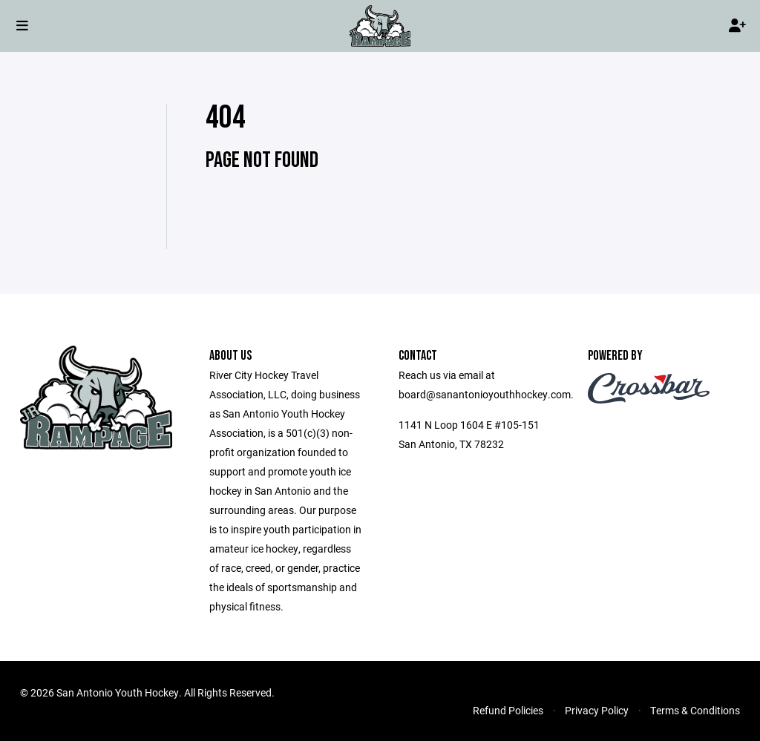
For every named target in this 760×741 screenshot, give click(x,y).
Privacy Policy (597, 710)
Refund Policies (508, 710)
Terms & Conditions (695, 710)
